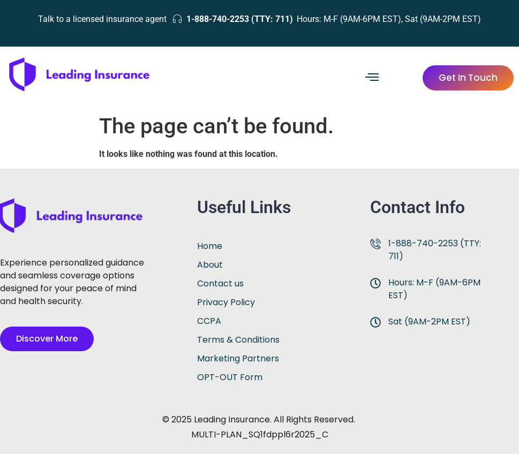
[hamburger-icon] (372, 78)
